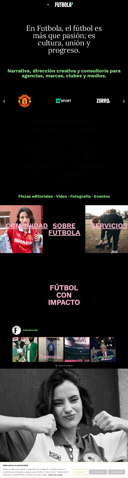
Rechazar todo (98, 472)
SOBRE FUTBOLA (64, 229)
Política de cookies (55, 475)
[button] (4, 101)
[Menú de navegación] (48, 4)
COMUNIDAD (27, 226)
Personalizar (80, 472)
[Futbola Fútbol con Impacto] (64, 4)
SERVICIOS (109, 226)
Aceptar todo (116, 472)
